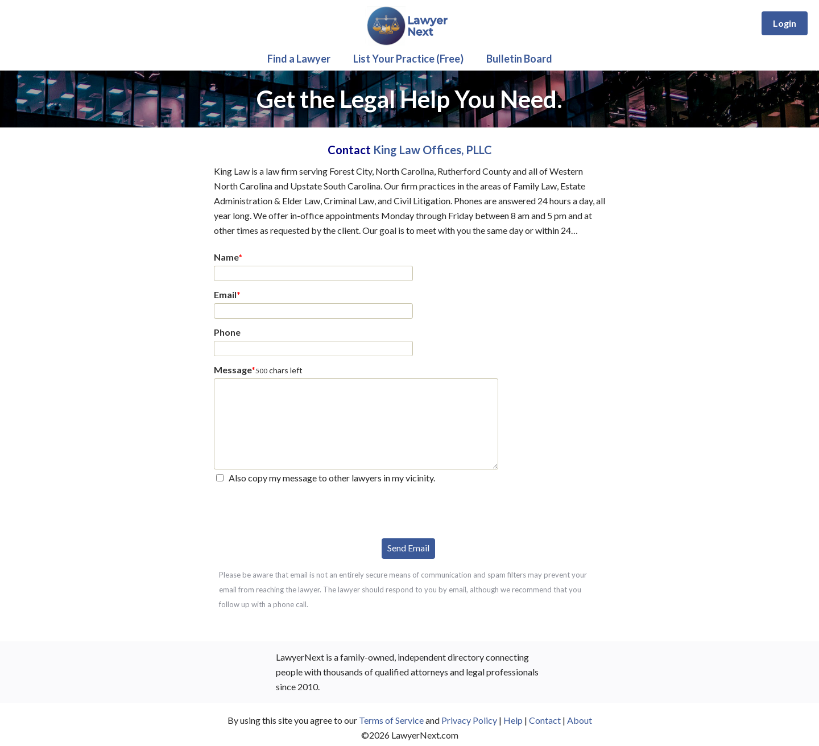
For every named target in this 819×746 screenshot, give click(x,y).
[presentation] (300, 510)
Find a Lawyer (298, 58)
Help (513, 720)
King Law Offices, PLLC (432, 149)
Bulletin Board (519, 58)
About (579, 720)
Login (784, 23)
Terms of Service (391, 720)
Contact (545, 720)
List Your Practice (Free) (408, 58)
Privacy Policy (469, 720)
